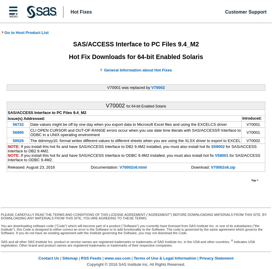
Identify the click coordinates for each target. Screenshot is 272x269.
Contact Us (48, 258)
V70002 (158, 87)
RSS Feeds (91, 258)
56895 (18, 132)
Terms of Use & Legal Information (165, 258)
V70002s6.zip (223, 167)
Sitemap (70, 258)
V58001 (221, 155)
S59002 (218, 146)
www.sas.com (118, 258)
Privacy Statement (216, 258)
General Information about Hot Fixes (138, 70)
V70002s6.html (133, 167)
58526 (18, 140)
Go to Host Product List (25, 32)
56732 (18, 124)
